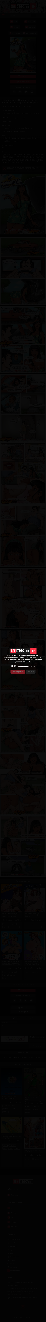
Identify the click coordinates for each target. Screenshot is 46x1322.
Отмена (31, 672)
